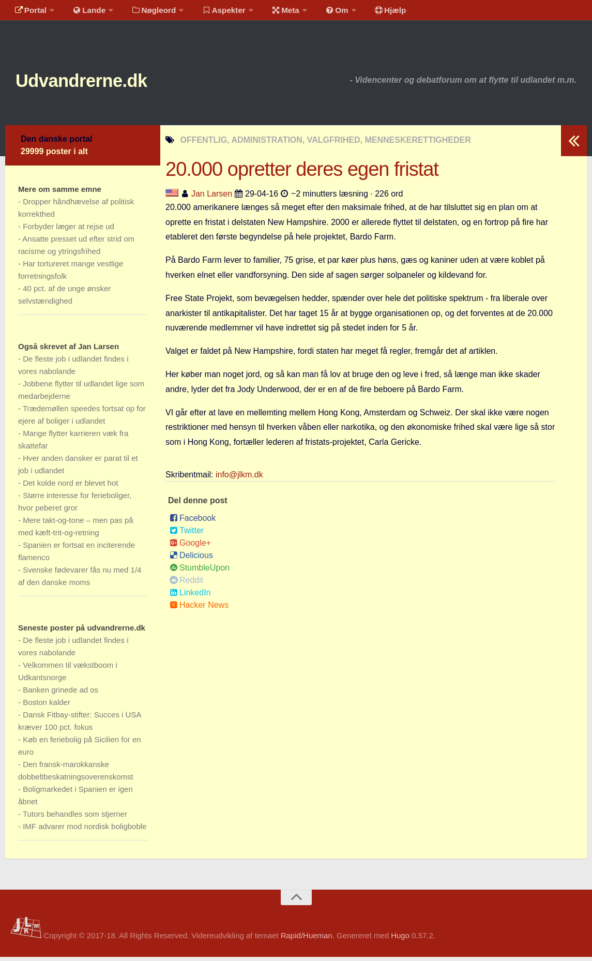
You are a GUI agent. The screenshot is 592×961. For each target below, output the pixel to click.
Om (320, 12)
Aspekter (213, 12)
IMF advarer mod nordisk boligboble (84, 830)
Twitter (187, 534)
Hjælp (370, 12)
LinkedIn (190, 596)
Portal (28, 12)
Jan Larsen (211, 197)
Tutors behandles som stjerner (75, 818)
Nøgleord (146, 12)
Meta (272, 12)
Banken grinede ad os (60, 693)
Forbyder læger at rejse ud (68, 230)
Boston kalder (46, 706)
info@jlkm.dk (239, 478)
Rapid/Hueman (306, 939)
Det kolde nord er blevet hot (70, 487)
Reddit (186, 584)
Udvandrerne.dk (96, 82)
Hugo (400, 939)
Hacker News (199, 609)
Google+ (190, 547)
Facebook (193, 522)
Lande (84, 12)
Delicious (191, 559)
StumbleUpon (200, 571)
